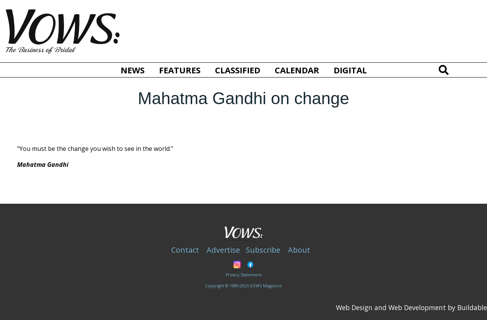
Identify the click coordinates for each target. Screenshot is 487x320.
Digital (350, 70)
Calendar (297, 70)
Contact (185, 250)
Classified (237, 70)
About (299, 250)
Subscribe (263, 250)
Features (180, 70)
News (133, 70)
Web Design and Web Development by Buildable (411, 307)
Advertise (223, 250)
